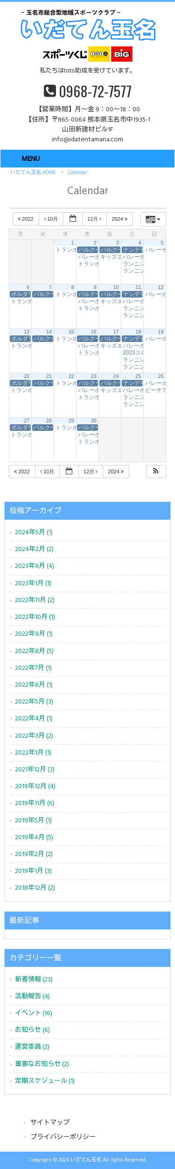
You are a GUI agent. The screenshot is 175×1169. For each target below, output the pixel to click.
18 (138, 331)
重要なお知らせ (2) (42, 1064)
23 (94, 376)
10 (116, 287)
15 (71, 331)
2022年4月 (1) (34, 718)
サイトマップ (50, 1123)
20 (26, 376)
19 (161, 331)
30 (94, 420)
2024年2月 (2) (34, 549)
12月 (95, 219)
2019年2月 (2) (34, 854)
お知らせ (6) (32, 1030)
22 (71, 376)
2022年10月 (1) (35, 617)
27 (26, 420)
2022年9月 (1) (34, 634)
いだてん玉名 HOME (33, 172)
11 (138, 287)
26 (161, 376)
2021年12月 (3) (35, 769)
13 (26, 331)
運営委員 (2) (32, 1047)
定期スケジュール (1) (45, 1081)
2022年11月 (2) (35, 600)
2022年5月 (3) (34, 702)
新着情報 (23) (34, 979)
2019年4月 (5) (34, 837)
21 (49, 376)
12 (161, 287)
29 (71, 420)
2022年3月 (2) (34, 736)
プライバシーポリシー (63, 1137)
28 (49, 420)
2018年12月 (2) (35, 888)
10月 (51, 219)
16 (94, 331)
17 (116, 331)
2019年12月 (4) (35, 786)
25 (138, 376)
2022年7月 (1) (33, 668)
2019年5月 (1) (33, 820)
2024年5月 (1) (34, 532)
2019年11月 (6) (35, 803)
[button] (156, 471)
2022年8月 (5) (34, 651)
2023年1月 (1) (33, 583)
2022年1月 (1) (33, 753)
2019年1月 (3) (33, 871)
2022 (26, 219)
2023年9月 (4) (34, 566)
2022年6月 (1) (34, 685)
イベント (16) (33, 1013)
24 (116, 376)
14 (49, 331)
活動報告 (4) (32, 996)
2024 (120, 219)
